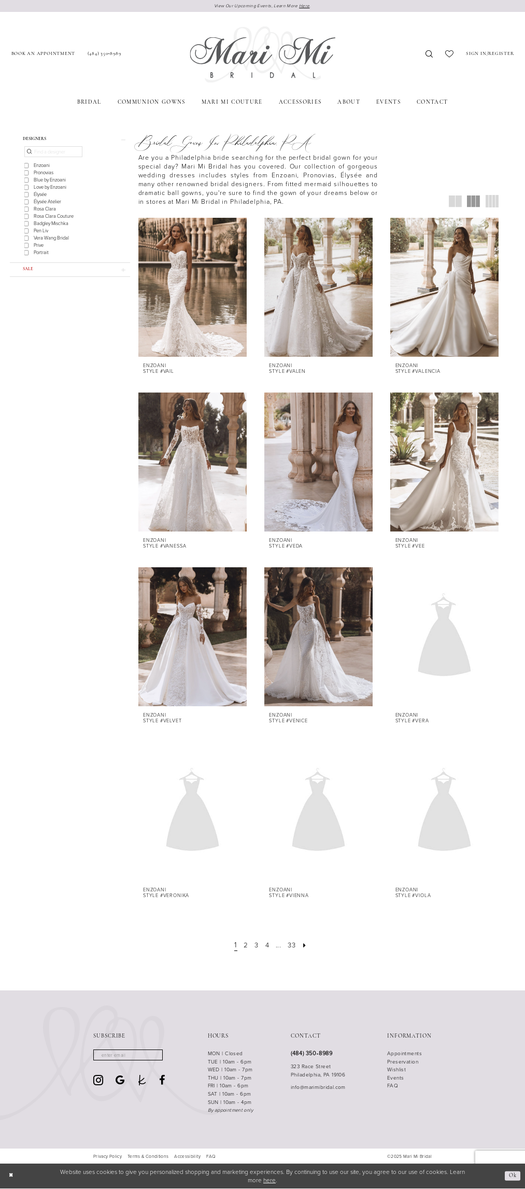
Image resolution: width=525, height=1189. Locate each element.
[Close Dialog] (12, 1177)
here (269, 1180)
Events (395, 1078)
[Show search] (429, 55)
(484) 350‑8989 (311, 1054)
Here (307, 5)
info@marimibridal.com (318, 1088)
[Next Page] (308, 945)
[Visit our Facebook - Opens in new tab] (162, 1081)
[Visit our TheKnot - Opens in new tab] (142, 1081)
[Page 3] (255, 945)
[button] (490, 55)
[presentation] (192, 287)
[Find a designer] (53, 154)
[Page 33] (294, 945)
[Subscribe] (161, 1056)
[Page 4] (267, 945)
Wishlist (396, 1070)
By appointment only (230, 1110)
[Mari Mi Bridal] (262, 55)
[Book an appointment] (43, 55)
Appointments (404, 1054)
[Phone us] (104, 55)
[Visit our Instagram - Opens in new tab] (98, 1082)
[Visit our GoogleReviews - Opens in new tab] (120, 1081)
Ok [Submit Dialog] (511, 1176)
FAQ (392, 1086)
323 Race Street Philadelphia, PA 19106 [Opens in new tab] (318, 1071)
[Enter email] (131, 1056)
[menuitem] (43, 55)
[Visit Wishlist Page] (449, 55)
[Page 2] (244, 945)
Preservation (402, 1062)
